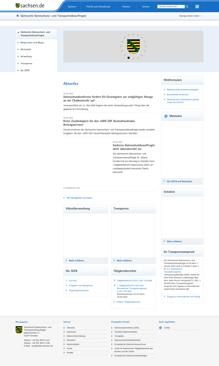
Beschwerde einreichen (177, 94)
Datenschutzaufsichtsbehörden (127, 340)
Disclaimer (71, 340)
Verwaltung (26, 56)
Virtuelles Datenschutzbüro (125, 332)
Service (145, 6)
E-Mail (167, 328)
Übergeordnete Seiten (189, 16)
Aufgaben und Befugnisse (81, 285)
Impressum (71, 332)
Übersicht (71, 328)
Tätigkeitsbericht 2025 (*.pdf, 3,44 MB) (134, 280)
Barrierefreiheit (73, 344)
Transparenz (26, 63)
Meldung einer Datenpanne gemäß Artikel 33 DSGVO (183, 101)
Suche (69, 348)
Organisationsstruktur (79, 290)
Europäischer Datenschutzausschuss (130, 344)
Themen (126, 6)
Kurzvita (73, 280)
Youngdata (119, 336)
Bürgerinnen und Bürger (32, 42)
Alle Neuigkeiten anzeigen (79, 198)
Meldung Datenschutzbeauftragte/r (183, 89)
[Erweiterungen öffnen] (197, 6)
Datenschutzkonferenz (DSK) (126, 328)
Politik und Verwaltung (98, 6)
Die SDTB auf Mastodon (179, 181)
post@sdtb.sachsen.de (42, 346)
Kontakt (70, 353)
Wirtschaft (26, 49)
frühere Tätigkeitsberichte (128, 302)
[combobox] (171, 6)
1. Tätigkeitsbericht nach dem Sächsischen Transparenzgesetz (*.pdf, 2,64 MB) (132, 288)
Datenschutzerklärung (76, 336)
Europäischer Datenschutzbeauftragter (130, 356)
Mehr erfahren (76, 260)
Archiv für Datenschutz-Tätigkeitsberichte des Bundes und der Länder (133, 350)
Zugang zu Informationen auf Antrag (183, 296)
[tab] (38, 322)
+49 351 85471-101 (41, 340)
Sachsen (72, 6)
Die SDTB (25, 70)
